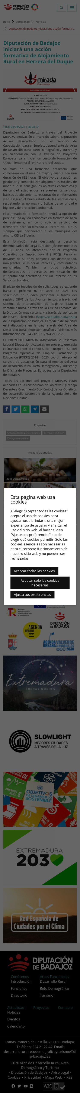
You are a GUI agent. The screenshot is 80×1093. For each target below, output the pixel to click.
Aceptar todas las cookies (34, 571)
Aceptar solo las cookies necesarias (40, 582)
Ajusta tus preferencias (32, 594)
